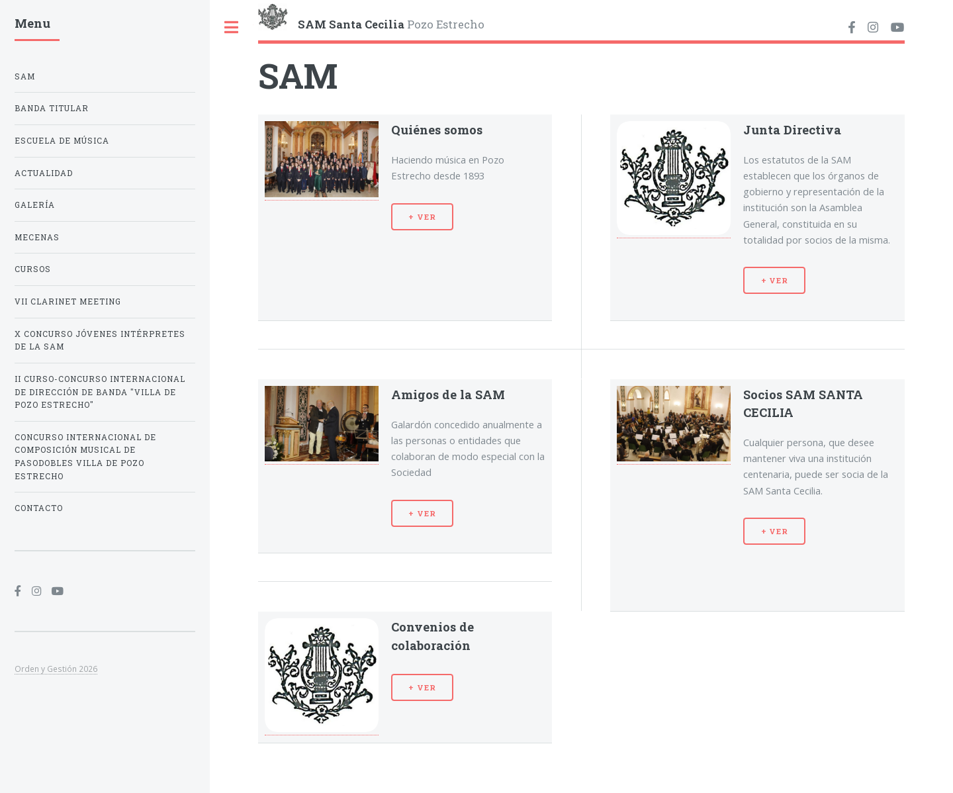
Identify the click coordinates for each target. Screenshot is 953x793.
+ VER (421, 217)
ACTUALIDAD (44, 173)
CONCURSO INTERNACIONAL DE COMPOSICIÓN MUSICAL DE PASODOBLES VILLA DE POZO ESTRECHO (85, 456)
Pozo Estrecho (391, 23)
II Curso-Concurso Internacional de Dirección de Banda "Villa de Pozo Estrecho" (100, 392)
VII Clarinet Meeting (68, 301)
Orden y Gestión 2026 (56, 668)
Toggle (231, 27)
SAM (25, 76)
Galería (35, 205)
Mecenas (37, 237)
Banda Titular (52, 108)
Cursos (33, 269)
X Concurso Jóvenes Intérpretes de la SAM (100, 340)
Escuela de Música (62, 141)
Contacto (39, 508)
